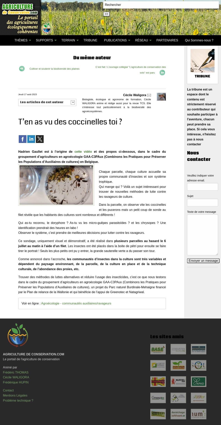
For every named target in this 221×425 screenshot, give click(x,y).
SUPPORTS (44, 40)
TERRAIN (68, 40)
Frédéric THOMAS (15, 372)
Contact (8, 390)
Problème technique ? (18, 400)
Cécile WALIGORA (16, 377)
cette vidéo (83, 151)
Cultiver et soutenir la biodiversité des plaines (54, 68)
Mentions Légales (15, 395)
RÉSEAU (141, 40)
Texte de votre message (201, 211)
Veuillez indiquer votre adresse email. (200, 178)
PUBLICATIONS (115, 40)
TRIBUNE (90, 40)
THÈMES (20, 40)
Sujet (190, 196)
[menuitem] (7, 40)
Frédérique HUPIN (16, 382)
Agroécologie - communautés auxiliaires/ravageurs (76, 303)
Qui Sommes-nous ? (199, 40)
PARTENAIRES (167, 40)
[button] (47, 102)
